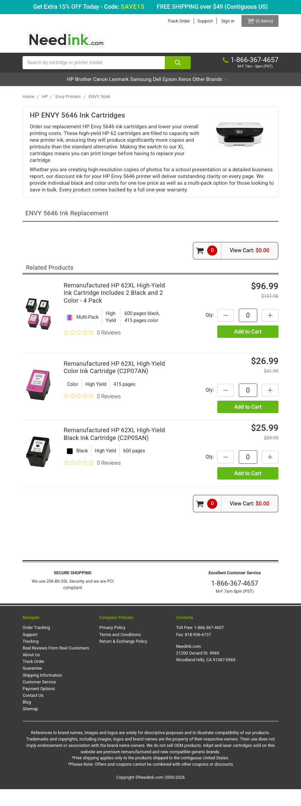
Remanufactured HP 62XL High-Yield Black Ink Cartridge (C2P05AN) (114, 450)
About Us (31, 671)
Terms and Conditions (120, 651)
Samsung (164, 82)
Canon (105, 82)
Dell (190, 82)
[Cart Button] (257, 21)
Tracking (31, 658)
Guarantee (32, 684)
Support (200, 21)
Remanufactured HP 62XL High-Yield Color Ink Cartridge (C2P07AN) (114, 383)
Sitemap (30, 725)
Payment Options (39, 705)
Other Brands (148, 96)
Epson (212, 82)
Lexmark (133, 82)
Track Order (174, 21)
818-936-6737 (198, 651)
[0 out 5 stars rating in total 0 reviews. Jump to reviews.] (92, 349)
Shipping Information (42, 691)
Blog (27, 718)
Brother (78, 82)
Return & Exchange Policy (123, 658)
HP (56, 82)
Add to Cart (247, 348)
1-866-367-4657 (234, 600)
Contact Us (33, 712)
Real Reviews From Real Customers (56, 664)
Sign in (223, 21)
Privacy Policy (112, 644)
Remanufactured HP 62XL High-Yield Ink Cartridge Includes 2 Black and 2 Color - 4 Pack (114, 310)
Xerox (236, 82)
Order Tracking (36, 644)
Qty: (206, 331)
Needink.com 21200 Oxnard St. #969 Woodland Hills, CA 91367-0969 (206, 670)
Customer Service (39, 698)
